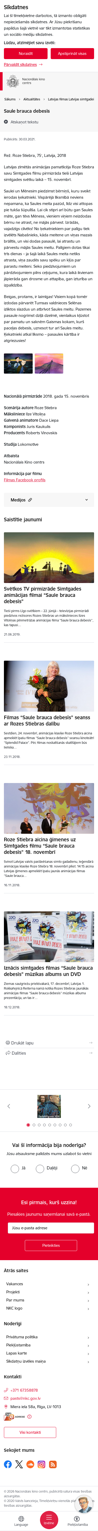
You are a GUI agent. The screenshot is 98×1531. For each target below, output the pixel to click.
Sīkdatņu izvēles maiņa (26, 1361)
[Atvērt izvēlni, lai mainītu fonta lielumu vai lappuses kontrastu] (77, 1522)
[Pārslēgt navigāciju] (49, 1520)
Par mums (15, 1300)
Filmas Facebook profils (24, 479)
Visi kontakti (30, 1432)
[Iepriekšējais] (8, 1106)
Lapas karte (16, 1353)
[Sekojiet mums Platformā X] (19, 1464)
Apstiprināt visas (72, 53)
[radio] (18, 1168)
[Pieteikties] (51, 1245)
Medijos (21, 499)
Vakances (14, 1283)
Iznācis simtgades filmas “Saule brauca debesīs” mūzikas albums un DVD (48, 971)
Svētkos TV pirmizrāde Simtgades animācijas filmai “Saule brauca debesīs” (42, 595)
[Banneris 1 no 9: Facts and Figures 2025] (49, 1106)
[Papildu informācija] (29, 1417)
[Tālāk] (89, 1106)
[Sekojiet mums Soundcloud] (30, 1464)
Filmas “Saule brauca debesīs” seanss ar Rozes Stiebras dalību (47, 720)
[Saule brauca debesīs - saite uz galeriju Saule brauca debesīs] (18, 363)
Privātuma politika (22, 1336)
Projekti (13, 1291)
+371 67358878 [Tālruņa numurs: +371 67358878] (24, 1390)
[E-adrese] (14, 1416)
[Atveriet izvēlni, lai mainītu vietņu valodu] (21, 1522)
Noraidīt (26, 53)
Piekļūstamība (18, 1345)
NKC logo (14, 1308)
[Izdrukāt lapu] (49, 1043)
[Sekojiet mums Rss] (53, 1464)
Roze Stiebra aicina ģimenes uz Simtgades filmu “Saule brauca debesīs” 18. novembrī (40, 845)
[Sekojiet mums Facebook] (8, 1464)
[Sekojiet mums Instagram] (41, 1464)
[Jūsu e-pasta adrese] (51, 1227)
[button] (29, 499)
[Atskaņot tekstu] (24, 122)
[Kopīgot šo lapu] (49, 1053)
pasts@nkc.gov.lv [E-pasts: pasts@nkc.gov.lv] (25, 1398)
